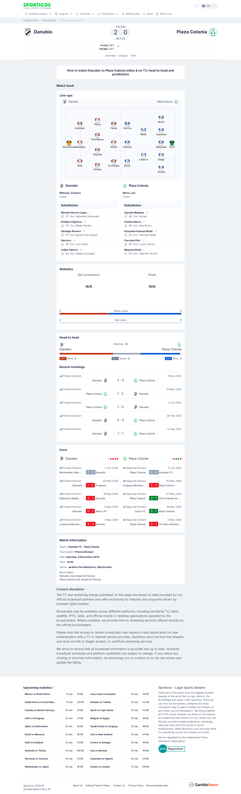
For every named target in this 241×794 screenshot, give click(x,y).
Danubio (65, 349)
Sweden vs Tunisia (100, 702)
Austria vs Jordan (100, 766)
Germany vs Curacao (36, 758)
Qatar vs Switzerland (36, 726)
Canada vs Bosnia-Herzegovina (42, 710)
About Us (78, 785)
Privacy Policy (135, 785)
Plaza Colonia (172, 349)
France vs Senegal (100, 742)
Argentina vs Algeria (101, 758)
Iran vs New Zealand (101, 734)
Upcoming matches (39, 687)
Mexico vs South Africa (37, 694)
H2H (133, 55)
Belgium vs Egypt (99, 718)
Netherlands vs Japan (37, 766)
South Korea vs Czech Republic (42, 702)
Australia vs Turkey (35, 750)
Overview (110, 55)
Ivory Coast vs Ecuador (103, 694)
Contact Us (119, 785)
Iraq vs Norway (98, 750)
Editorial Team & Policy (98, 785)
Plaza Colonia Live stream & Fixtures (80, 579)
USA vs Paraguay (34, 718)
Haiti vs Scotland (34, 742)
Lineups (123, 55)
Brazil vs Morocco (34, 734)
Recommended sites (157, 785)
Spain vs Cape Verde (101, 710)
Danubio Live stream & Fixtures (77, 576)
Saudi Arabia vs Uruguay (104, 726)
